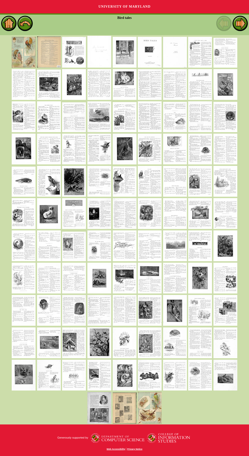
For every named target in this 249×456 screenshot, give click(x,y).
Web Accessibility (116, 449)
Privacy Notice (135, 449)
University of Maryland (124, 6)
